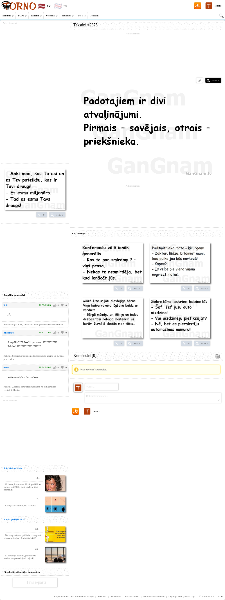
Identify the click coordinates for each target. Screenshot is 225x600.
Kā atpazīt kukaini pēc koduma (20, 505)
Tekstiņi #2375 (85, 25)
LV (48, 6)
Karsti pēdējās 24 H (14, 519)
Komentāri (84, 355)
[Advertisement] (146, 53)
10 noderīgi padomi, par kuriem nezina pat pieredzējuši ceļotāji (20, 557)
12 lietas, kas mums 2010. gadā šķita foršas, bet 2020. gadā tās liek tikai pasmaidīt (22, 487)
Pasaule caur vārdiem (153, 596)
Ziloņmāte (9, 332)
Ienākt (217, 5)
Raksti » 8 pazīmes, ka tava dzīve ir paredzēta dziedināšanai (33, 324)
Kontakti (102, 596)
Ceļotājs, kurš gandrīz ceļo (182, 596)
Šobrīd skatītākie (13, 468)
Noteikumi (115, 596)
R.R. (6, 305)
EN (65, 6)
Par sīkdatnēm (132, 596)
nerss (6, 367)
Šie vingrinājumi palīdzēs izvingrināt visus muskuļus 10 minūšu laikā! (22, 536)
